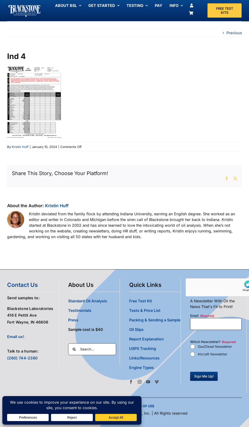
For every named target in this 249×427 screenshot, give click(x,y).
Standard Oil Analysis (87, 301)
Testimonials (79, 310)
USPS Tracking (142, 348)
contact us (22, 284)
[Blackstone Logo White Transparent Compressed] (24, 5)
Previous (234, 32)
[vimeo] (157, 382)
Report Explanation (146, 339)
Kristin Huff (20, 147)
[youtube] (148, 382)
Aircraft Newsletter (212, 354)
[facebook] (131, 382)
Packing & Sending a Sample (154, 320)
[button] (155, 367)
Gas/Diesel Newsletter (215, 346)
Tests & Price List (144, 310)
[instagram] (139, 382)
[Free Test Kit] (224, 10)
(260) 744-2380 (22, 358)
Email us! (15, 336)
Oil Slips (136, 329)
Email (202, 316)
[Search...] (92, 349)
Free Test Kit (140, 301)
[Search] (74, 349)
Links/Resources (144, 358)
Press (73, 320)
